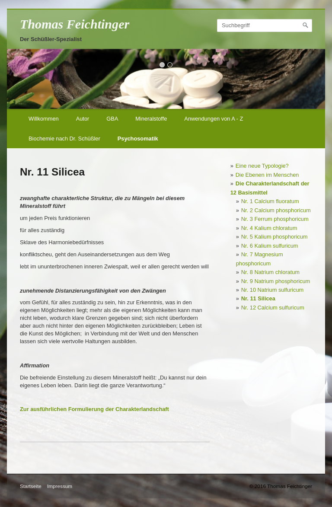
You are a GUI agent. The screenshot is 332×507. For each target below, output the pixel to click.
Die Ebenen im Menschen (267, 175)
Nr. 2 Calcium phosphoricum (276, 210)
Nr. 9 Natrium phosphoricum (275, 281)
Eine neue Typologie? (262, 166)
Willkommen (44, 118)
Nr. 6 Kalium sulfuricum (269, 245)
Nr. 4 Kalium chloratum (269, 228)
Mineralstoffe (151, 118)
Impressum (59, 486)
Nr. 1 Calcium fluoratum (270, 201)
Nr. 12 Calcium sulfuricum (272, 307)
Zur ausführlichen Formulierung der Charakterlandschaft (94, 409)
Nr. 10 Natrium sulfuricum (272, 290)
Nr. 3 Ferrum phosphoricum (275, 219)
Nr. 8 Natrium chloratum (270, 272)
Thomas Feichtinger (74, 24)
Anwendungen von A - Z (213, 118)
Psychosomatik (138, 138)
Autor (82, 118)
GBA (112, 118)
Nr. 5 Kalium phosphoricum (274, 236)
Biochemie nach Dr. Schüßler (64, 138)
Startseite (31, 486)
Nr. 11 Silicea (258, 298)
